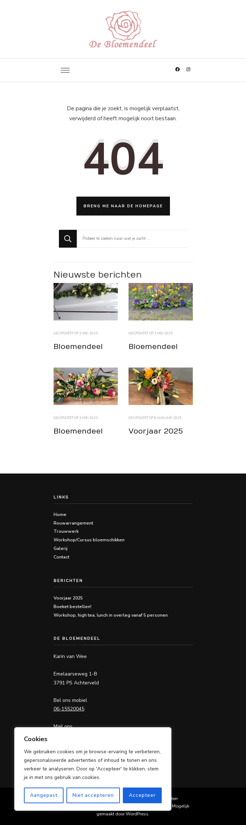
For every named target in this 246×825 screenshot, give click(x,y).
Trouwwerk (66, 531)
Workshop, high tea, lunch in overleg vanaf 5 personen (111, 615)
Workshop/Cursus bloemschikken (89, 540)
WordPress (137, 814)
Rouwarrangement (73, 523)
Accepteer (142, 795)
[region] (92, 769)
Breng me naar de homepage (123, 206)
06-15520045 (69, 708)
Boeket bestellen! (72, 606)
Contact (61, 557)
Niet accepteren (93, 795)
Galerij (60, 548)
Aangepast (43, 795)
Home (60, 514)
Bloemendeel (78, 347)
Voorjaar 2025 (156, 431)
